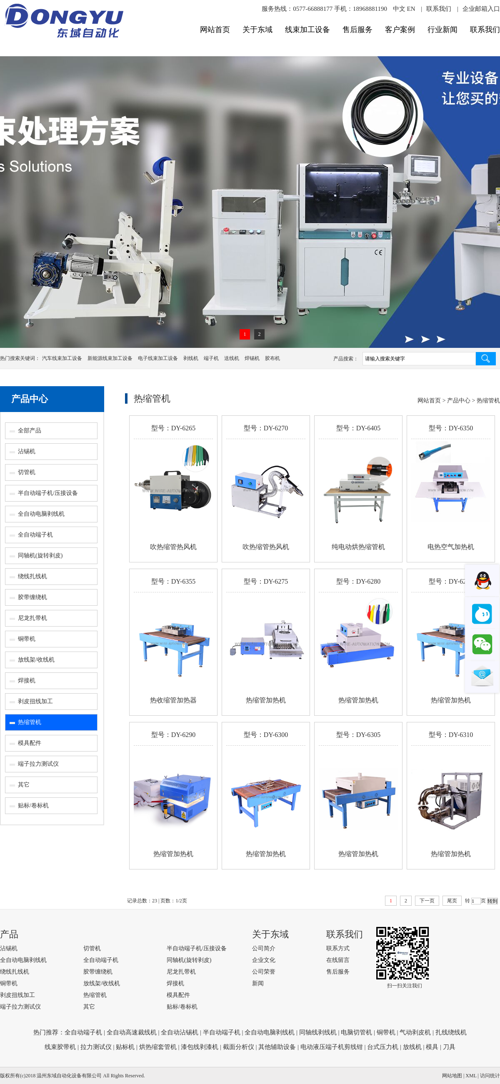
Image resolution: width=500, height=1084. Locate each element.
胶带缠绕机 (32, 597)
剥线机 (190, 358)
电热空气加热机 (451, 546)
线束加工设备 (307, 29)
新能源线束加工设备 (110, 358)
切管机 (26, 472)
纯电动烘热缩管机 (358, 546)
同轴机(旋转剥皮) (40, 555)
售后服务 (357, 29)
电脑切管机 (356, 1032)
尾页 (452, 901)
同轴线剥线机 (318, 1032)
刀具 (449, 1047)
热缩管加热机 (266, 700)
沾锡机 (26, 451)
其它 (24, 785)
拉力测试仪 (96, 1047)
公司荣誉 (263, 972)
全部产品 (29, 430)
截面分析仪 (238, 1047)
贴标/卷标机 (33, 805)
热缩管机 (29, 722)
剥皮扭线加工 (35, 701)
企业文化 (263, 960)
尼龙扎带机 (32, 618)
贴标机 (125, 1047)
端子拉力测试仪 (38, 764)
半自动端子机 (221, 1032)
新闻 (258, 983)
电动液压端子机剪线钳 (331, 1047)
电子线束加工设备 (158, 358)
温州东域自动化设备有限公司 (69, 1076)
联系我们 (438, 8)
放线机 (412, 1047)
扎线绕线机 (451, 1032)
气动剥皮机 (415, 1032)
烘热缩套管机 (158, 1047)
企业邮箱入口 (481, 8)
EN (411, 8)
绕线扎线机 (32, 576)
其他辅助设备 (277, 1047)
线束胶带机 (60, 1047)
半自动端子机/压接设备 (48, 493)
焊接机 (26, 680)
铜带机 (26, 639)
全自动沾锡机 (179, 1032)
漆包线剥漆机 (199, 1047)
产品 (9, 934)
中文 (399, 8)
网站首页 (215, 29)
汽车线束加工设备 (62, 358)
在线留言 (338, 960)
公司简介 (263, 948)
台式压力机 (382, 1047)
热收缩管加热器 (173, 700)
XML (470, 1076)
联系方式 (338, 948)
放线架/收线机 (36, 660)
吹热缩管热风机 (173, 546)
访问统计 (490, 1076)
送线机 (231, 358)
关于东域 (257, 29)
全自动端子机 (35, 535)
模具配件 (29, 743)
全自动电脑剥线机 (41, 514)
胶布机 (272, 358)
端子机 (211, 358)
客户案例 (400, 29)
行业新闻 (443, 29)
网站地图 (452, 1076)
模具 (432, 1047)
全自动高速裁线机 (132, 1032)
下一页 (427, 901)
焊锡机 (252, 358)
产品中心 (29, 399)
